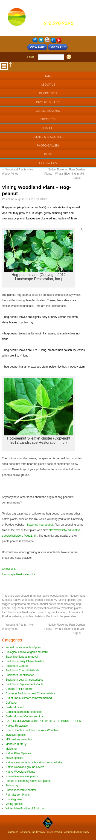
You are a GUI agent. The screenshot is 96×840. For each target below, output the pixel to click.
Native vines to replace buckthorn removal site (34, 762)
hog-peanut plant (22, 608)
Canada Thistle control (19, 688)
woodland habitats (34, 616)
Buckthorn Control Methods (22, 670)
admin (43, 199)
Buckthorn (48, 93)
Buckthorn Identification (20, 675)
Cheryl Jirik (9, 568)
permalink (70, 616)
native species (14, 757)
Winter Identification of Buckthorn (26, 808)
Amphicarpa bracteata (24, 604)
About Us (48, 84)
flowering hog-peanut (40, 524)
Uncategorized (14, 799)
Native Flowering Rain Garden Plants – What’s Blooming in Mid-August (64, 173)
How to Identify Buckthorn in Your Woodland (32, 730)
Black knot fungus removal (22, 656)
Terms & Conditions (64, 832)
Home (48, 76)
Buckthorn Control (17, 665)
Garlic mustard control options (24, 711)
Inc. (4, 612)
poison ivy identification (52, 612)
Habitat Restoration (17, 725)
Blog (48, 154)
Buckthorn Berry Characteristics (25, 661)
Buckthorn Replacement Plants (25, 684)
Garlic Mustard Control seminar (25, 716)
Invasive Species (48, 102)
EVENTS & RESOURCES (48, 137)
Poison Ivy (50, 599)
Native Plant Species (18, 753)
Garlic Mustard (48, 111)
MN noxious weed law (19, 739)
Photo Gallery (48, 145)
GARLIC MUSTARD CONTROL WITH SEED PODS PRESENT (44, 721)
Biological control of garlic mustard (27, 652)
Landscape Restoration (22, 612)
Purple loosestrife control (21, 790)
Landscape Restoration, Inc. (19, 574)
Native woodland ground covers (25, 767)
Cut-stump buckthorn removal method (29, 698)
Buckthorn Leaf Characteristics (24, 679)
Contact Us (48, 163)
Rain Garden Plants (18, 794)
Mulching (11, 748)
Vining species (67, 599)
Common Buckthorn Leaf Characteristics (30, 693)
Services (48, 128)
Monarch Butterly (16, 744)
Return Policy (82, 832)
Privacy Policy (45, 832)
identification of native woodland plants (57, 608)
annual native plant (51, 604)
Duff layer (11, 702)
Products (48, 119)
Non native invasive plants (22, 776)
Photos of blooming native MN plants (28, 780)
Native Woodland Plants (28, 599)
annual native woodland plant (50, 595)
